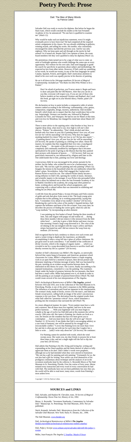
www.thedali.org (58, 417)
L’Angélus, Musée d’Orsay (75, 434)
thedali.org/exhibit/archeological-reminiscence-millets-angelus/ (61, 423)
